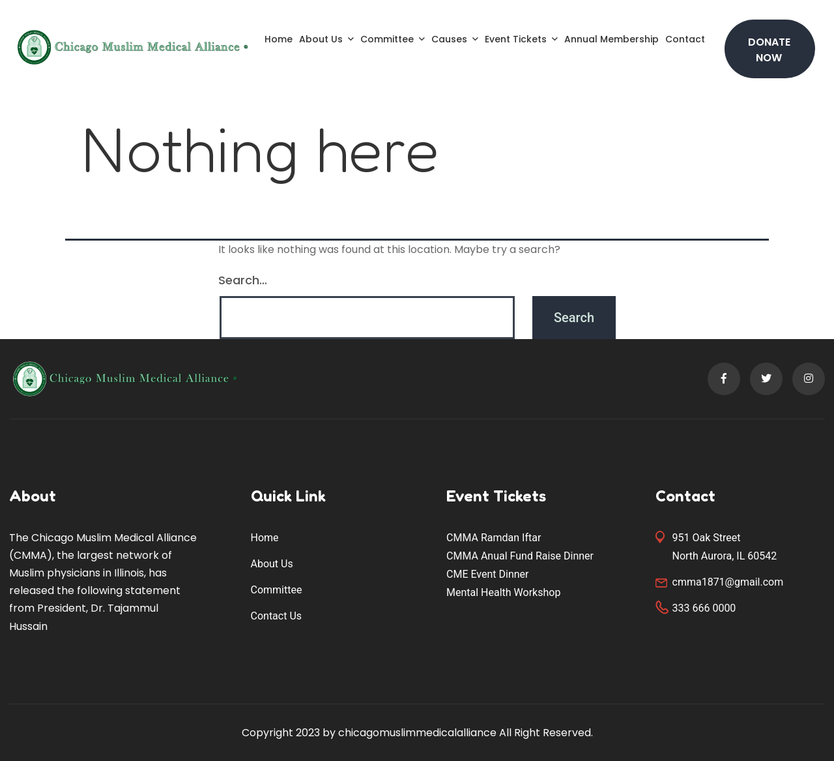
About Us (321, 39)
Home (279, 39)
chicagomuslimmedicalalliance (417, 732)
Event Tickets (516, 39)
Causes (449, 39)
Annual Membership (611, 39)
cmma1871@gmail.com (728, 582)
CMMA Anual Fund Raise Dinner (520, 556)
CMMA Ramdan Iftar (493, 537)
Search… (242, 280)
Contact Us (276, 616)
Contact (685, 39)
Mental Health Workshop (503, 592)
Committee (387, 39)
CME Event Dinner (487, 574)
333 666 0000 (704, 608)
